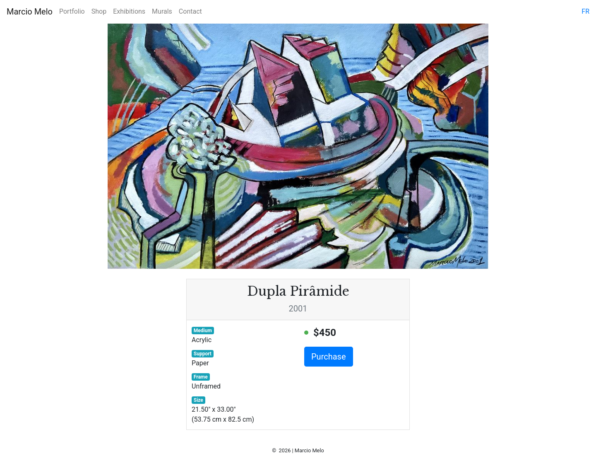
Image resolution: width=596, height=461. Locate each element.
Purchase (328, 357)
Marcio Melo (30, 12)
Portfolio (72, 11)
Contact (190, 11)
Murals (162, 11)
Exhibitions (129, 11)
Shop (98, 11)
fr (585, 11)
